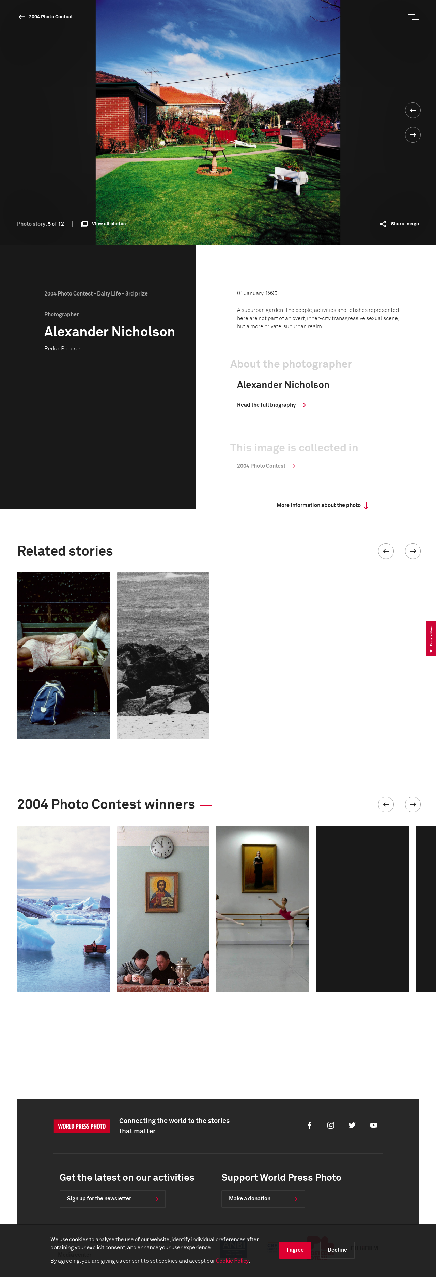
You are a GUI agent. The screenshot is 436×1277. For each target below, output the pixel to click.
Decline (337, 1250)
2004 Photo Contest (51, 17)
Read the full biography (266, 405)
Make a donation (249, 1198)
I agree (295, 1250)
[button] (386, 551)
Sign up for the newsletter (99, 1198)
